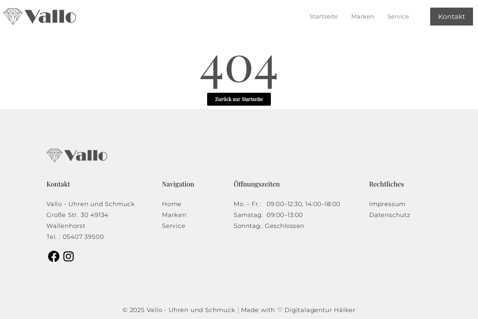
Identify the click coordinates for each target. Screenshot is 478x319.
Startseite (323, 16)
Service (398, 16)
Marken (362, 16)
